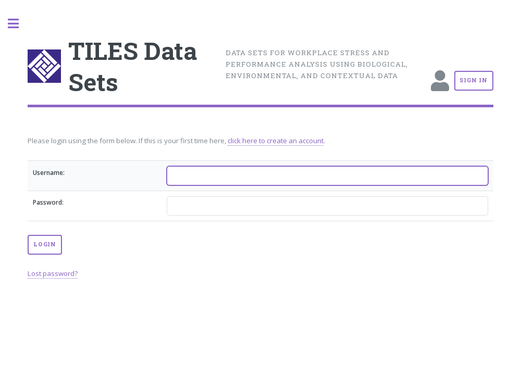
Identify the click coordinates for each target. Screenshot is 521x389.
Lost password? (53, 273)
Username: (49, 172)
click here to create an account (276, 140)
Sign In (474, 80)
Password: (48, 202)
